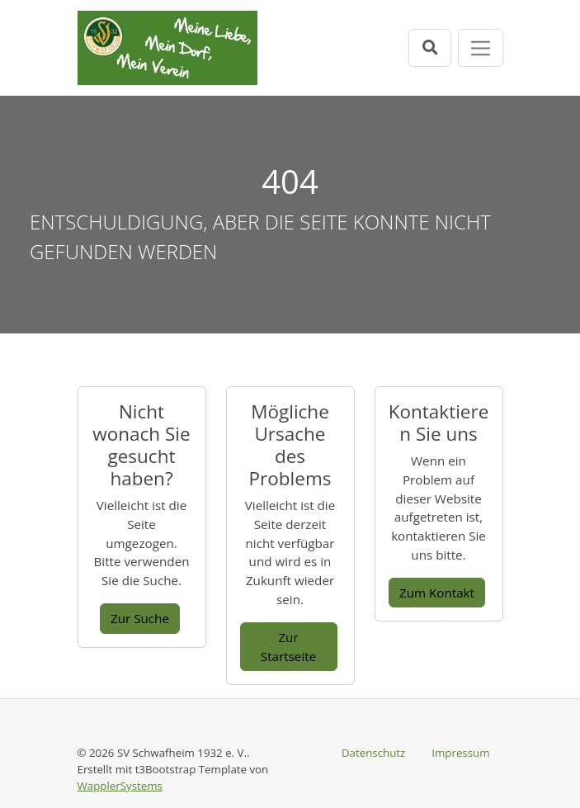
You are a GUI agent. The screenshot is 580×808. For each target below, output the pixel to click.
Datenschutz (373, 752)
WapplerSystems (120, 785)
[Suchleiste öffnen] (429, 47)
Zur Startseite (288, 646)
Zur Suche (140, 618)
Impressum (460, 752)
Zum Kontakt (436, 592)
